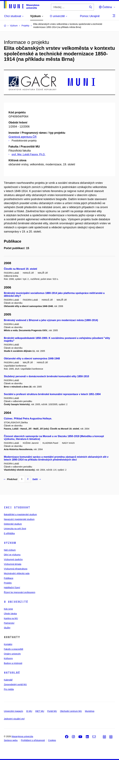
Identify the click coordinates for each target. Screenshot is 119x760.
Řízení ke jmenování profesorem (19, 592)
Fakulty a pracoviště (13, 649)
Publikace (8, 578)
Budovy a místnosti (13, 663)
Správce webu (11, 740)
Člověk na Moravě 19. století (20, 269)
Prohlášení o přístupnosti (33, 740)
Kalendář (8, 680)
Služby (7, 627)
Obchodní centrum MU (71, 711)
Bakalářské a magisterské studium (20, 514)
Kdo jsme (8, 609)
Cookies (52, 740)
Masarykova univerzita (22, 736)
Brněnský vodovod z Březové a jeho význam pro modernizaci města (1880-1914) (51, 320)
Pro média (9, 689)
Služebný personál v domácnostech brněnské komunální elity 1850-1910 (46, 376)
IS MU (29, 711)
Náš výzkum (10, 550)
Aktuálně (12, 672)
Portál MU (52, 711)
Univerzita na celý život (15, 528)
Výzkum (10, 543)
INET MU (39, 711)
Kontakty (8, 644)
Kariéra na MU (11, 618)
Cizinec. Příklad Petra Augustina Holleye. (28, 418)
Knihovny (8, 658)
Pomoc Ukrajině (90, 16)
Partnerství (9, 623)
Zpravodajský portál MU (15, 684)
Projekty (8, 583)
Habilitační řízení (12, 587)
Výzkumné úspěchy (13, 559)
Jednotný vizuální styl (14, 719)
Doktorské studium (13, 524)
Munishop (89, 711)
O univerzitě (16, 602)
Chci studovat (17, 507)
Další (37, 479)
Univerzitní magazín (13, 711)
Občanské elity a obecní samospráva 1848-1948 (32, 358)
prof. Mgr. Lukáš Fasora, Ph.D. (28, 154)
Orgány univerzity (12, 654)
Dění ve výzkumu (12, 554)
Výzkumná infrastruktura (15, 569)
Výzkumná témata (12, 564)
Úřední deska (10, 613)
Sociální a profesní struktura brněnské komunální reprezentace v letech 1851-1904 (52, 394)
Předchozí (10, 479)
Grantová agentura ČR (23, 136)
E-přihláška (9, 533)
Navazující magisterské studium (19, 519)
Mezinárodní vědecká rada (16, 573)
